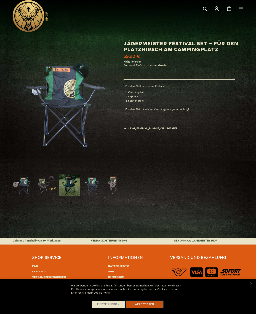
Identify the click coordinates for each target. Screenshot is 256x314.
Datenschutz (118, 266)
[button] (19, 104)
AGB (111, 271)
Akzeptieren (144, 304)
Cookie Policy (102, 292)
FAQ (35, 266)
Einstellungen (108, 304)
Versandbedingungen (49, 277)
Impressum (116, 277)
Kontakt (39, 271)
